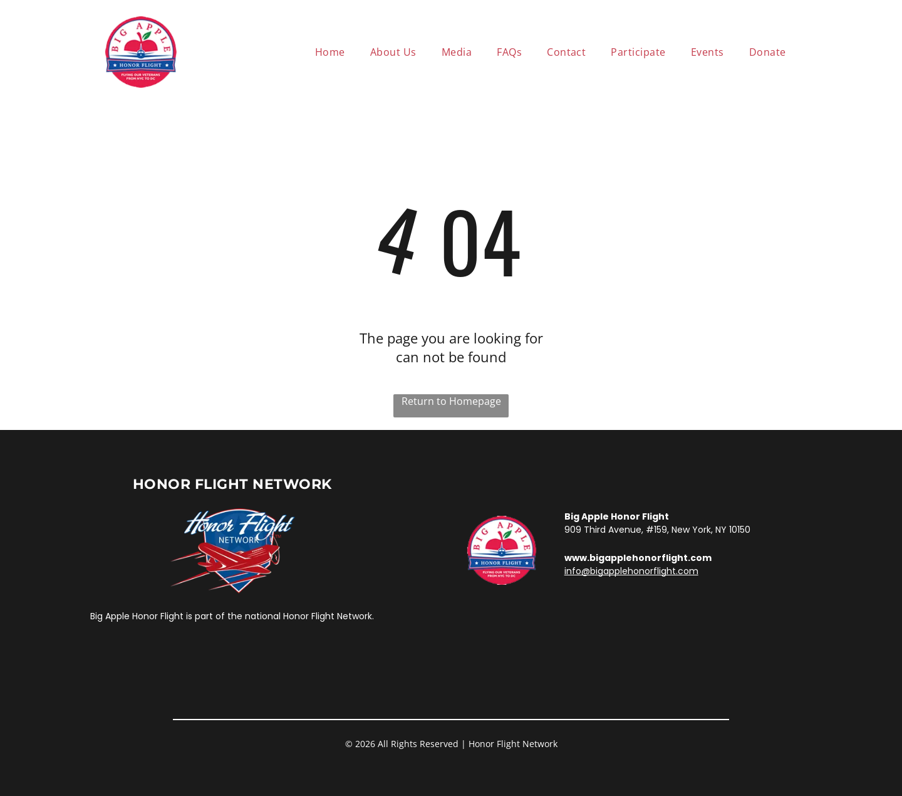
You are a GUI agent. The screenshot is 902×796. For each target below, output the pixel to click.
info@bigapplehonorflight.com (631, 571)
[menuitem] (330, 52)
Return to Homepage (451, 401)
